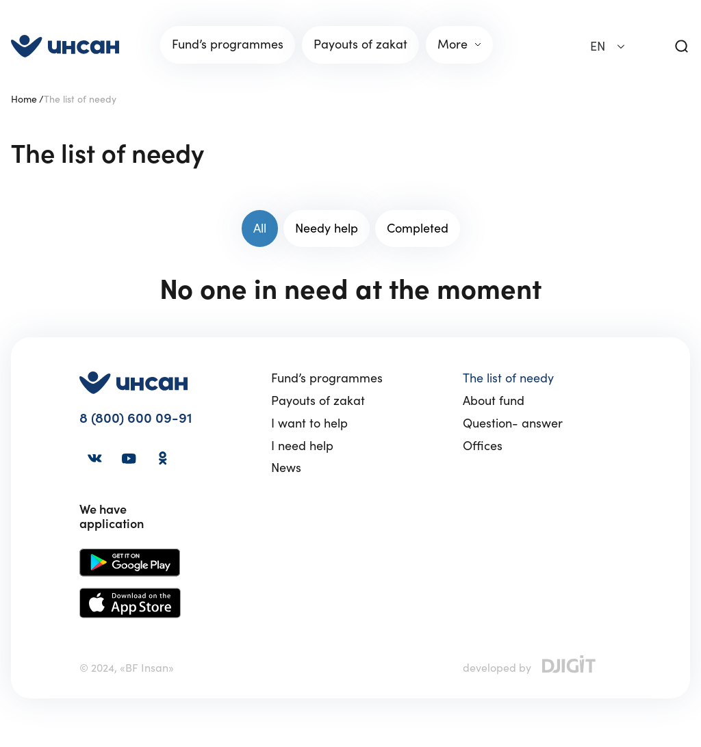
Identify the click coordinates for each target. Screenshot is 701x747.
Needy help (326, 228)
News (286, 468)
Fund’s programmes (327, 378)
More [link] (452, 44)
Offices (482, 446)
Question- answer (513, 424)
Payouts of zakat (318, 401)
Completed (417, 228)
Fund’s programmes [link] (227, 44)
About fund (493, 401)
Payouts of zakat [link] (360, 44)
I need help (302, 446)
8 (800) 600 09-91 (135, 418)
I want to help (309, 424)
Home (24, 99)
